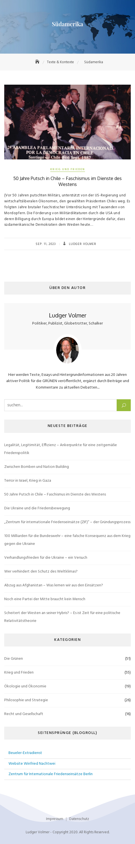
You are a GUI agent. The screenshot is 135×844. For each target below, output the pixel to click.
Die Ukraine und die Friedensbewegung (37, 508)
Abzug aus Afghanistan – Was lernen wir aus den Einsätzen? (53, 585)
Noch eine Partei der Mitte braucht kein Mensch (44, 599)
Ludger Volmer (82, 244)
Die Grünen (13, 659)
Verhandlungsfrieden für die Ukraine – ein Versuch (45, 557)
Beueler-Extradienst (25, 753)
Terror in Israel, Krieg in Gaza (27, 480)
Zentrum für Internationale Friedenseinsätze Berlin (50, 774)
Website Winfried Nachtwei (31, 763)
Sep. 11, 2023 (46, 244)
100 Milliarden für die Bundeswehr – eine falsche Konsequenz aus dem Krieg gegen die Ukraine (67, 540)
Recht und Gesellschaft (23, 714)
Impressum (54, 819)
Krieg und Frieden (67, 169)
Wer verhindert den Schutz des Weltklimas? (41, 571)
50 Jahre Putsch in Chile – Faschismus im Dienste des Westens (67, 181)
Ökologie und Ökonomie (25, 686)
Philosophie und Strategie (26, 700)
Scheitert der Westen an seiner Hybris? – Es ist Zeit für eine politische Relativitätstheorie (62, 617)
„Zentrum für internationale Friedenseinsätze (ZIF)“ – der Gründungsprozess (67, 522)
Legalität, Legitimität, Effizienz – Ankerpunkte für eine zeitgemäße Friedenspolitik (60, 449)
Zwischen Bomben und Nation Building (36, 467)
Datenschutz (79, 819)
